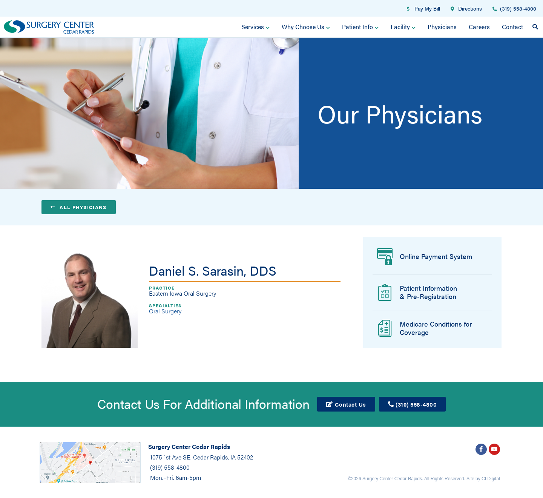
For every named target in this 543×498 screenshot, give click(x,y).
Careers (479, 26)
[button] (535, 27)
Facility (403, 27)
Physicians (442, 26)
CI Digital (491, 478)
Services (255, 27)
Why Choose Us (306, 27)
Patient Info (360, 27)
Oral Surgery (165, 310)
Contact (512, 26)
